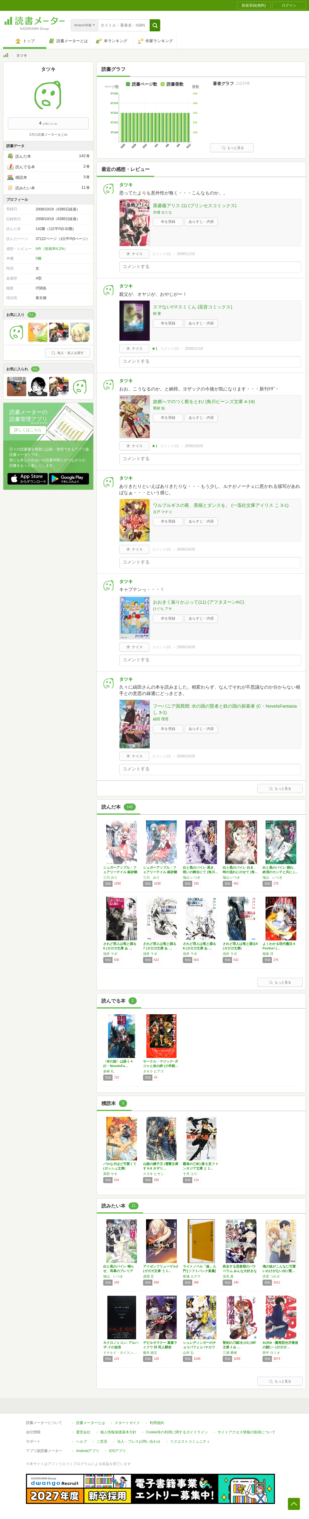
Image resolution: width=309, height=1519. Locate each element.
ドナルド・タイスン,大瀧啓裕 (121, 1352)
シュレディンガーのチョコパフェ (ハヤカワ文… (199, 1347)
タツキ (126, 184)
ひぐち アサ (162, 609)
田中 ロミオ (271, 1352)
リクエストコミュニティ (190, 1441)
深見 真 (228, 1276)
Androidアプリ (87, 1451)
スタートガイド (127, 1423)
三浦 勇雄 (230, 1352)
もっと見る (232, 148)
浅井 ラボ (110, 953)
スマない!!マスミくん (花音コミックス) (192, 306)
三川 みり (110, 877)
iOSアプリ (117, 1451)
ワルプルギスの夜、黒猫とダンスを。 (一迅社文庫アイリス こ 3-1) (220, 505)
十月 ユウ (190, 1174)
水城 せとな (162, 212)
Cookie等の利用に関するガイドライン (177, 1432)
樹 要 (157, 313)
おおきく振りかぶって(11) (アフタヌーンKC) (198, 602)
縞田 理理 (160, 719)
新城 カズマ (191, 1276)
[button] (155, 25)
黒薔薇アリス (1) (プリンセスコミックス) (195, 205)
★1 (155, 348)
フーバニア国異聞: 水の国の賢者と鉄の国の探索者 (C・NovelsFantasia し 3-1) (225, 709)
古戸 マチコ (162, 512)
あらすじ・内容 (201, 221)
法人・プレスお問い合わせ (139, 1441)
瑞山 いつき (191, 877)
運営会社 (83, 1432)
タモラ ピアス (153, 1071)
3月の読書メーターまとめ (48, 134)
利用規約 (157, 1423)
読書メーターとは (90, 1423)
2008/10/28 (186, 647)
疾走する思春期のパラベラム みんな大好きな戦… (240, 1271)
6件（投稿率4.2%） (52, 249)
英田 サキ (110, 1174)
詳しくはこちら (28, 430)
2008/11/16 (186, 254)
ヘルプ (81, 1441)
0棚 (38, 258)
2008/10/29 (194, 446)
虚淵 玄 (148, 1276)
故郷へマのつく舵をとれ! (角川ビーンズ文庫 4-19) (204, 401)
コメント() (161, 254)
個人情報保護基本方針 (118, 1432)
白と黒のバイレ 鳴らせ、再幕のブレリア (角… (118, 1271)
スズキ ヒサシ (153, 1174)
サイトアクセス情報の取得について (247, 1432)
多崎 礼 (108, 1071)
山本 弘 (188, 1352)
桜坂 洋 (268, 953)
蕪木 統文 (150, 1352)
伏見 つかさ (271, 1276)
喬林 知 (159, 408)
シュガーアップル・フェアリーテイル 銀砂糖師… (120, 872)
